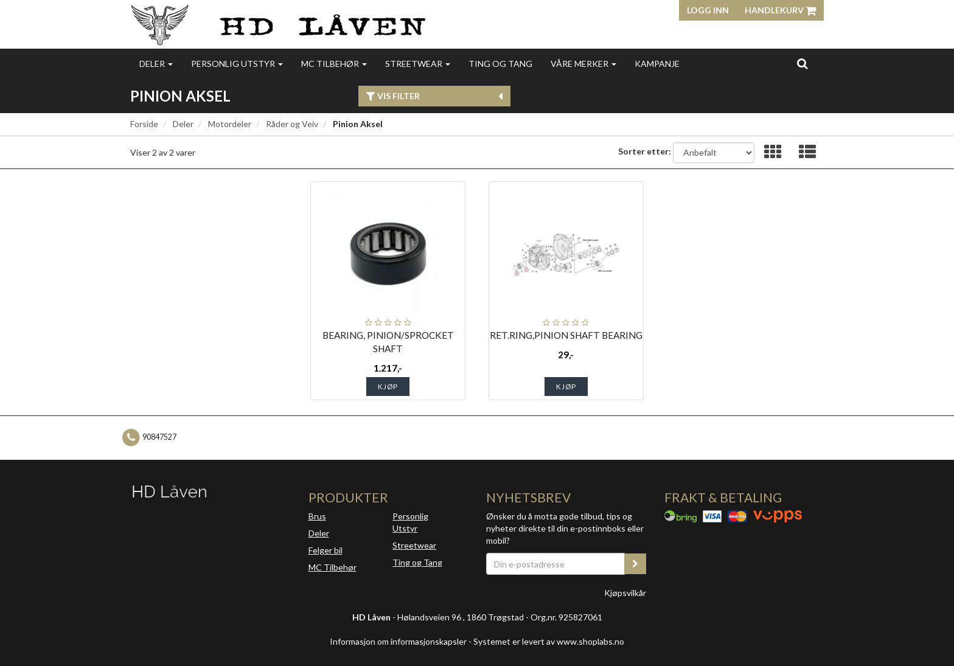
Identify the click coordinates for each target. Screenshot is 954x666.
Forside (144, 124)
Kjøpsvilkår (625, 593)
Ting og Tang (500, 63)
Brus (317, 516)
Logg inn (708, 10)
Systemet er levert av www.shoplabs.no (548, 641)
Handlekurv (780, 10)
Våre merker (583, 63)
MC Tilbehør (334, 63)
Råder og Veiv (292, 124)
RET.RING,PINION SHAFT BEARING (566, 335)
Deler (156, 63)
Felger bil (325, 550)
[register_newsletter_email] (635, 563)
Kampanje (657, 63)
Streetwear (417, 63)
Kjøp (388, 386)
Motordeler (229, 124)
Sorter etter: (644, 151)
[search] (802, 63)
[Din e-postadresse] (555, 564)
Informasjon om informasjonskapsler (398, 641)
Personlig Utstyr (410, 522)
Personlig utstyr (237, 63)
